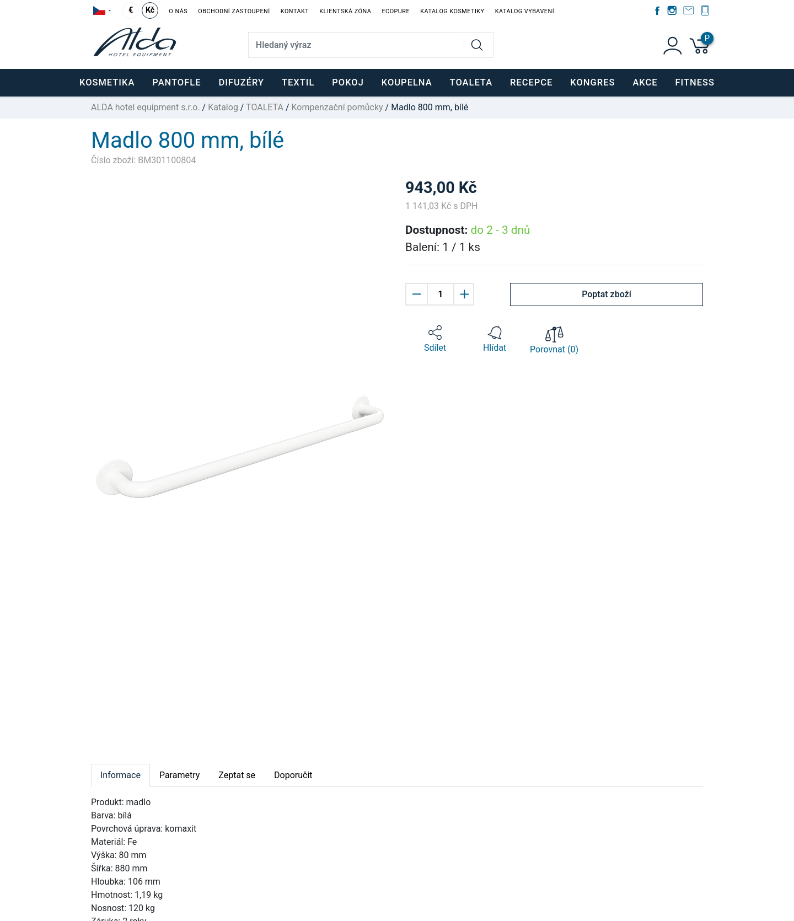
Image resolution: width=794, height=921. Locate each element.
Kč (150, 10)
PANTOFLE (176, 82)
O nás (178, 11)
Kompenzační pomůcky (337, 107)
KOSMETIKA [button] (107, 82)
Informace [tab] (120, 775)
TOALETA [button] (471, 82)
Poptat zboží (606, 294)
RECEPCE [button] (531, 82)
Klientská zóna (345, 11)
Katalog (223, 107)
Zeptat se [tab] (236, 775)
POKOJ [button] (348, 82)
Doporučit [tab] (293, 775)
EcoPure (396, 11)
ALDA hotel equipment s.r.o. (145, 107)
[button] (435, 339)
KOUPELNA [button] (407, 82)
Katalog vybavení (524, 11)
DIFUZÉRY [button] (241, 82)
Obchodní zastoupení (234, 11)
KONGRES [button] (592, 82)
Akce (644, 82)
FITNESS (695, 82)
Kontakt (295, 11)
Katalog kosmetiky (452, 11)
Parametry (179, 775)
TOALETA (264, 107)
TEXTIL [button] (298, 82)
